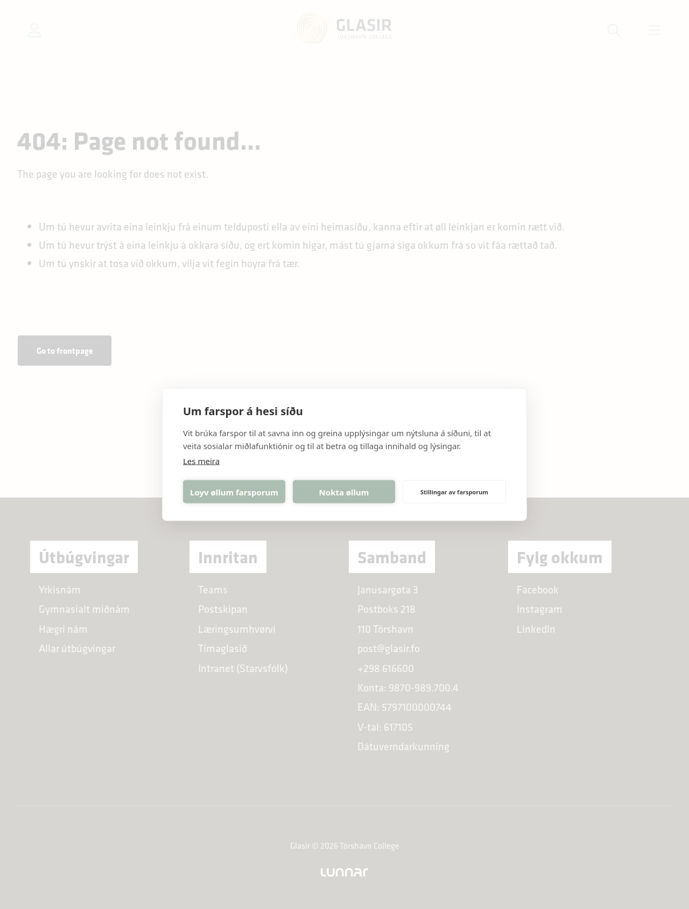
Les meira (201, 461)
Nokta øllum (344, 491)
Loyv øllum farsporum (234, 491)
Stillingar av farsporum (454, 491)
